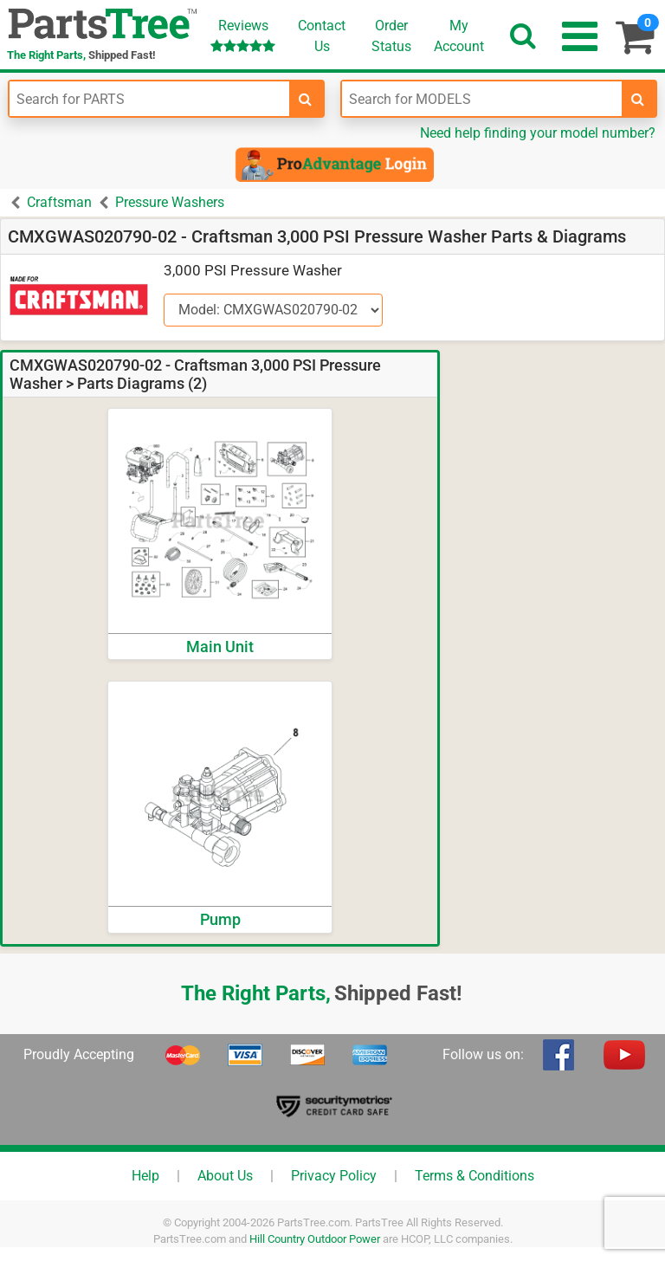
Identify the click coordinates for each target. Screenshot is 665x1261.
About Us (225, 1175)
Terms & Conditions (474, 1175)
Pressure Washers (169, 202)
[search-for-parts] (305, 98)
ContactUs (321, 36)
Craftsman (59, 202)
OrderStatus (391, 36)
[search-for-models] (638, 98)
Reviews (242, 35)
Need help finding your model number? (537, 133)
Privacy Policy (334, 1175)
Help (145, 1175)
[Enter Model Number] (482, 98)
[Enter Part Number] (149, 98)
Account (459, 35)
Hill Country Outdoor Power (314, 1238)
